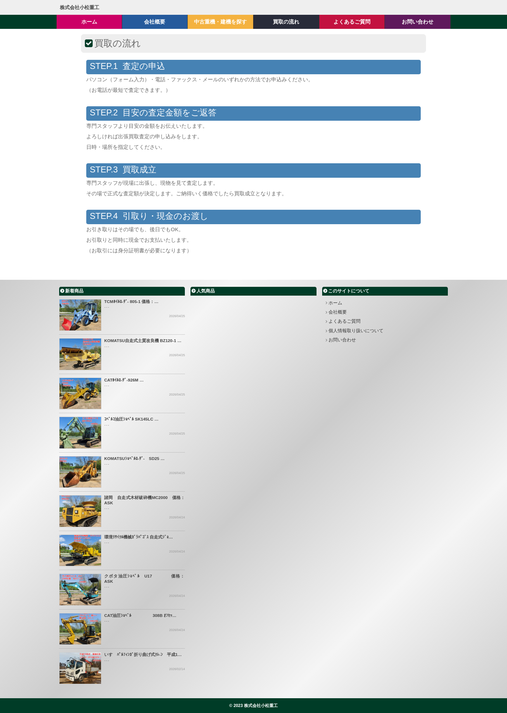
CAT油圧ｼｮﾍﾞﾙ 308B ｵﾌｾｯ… (140, 615)
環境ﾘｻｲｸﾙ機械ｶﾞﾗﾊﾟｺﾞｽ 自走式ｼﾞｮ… (138, 537)
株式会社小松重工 (79, 7)
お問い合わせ (342, 339)
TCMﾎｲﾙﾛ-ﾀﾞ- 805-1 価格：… (131, 301)
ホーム (335, 302)
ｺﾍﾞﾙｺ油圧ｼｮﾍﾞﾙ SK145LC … (131, 419)
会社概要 (337, 312)
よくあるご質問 (344, 321)
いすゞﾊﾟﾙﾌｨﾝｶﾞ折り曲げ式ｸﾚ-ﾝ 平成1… (143, 654)
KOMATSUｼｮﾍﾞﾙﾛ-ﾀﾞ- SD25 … (134, 458)
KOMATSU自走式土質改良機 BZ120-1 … (142, 340)
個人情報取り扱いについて (355, 330)
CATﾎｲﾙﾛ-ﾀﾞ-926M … (124, 380)
